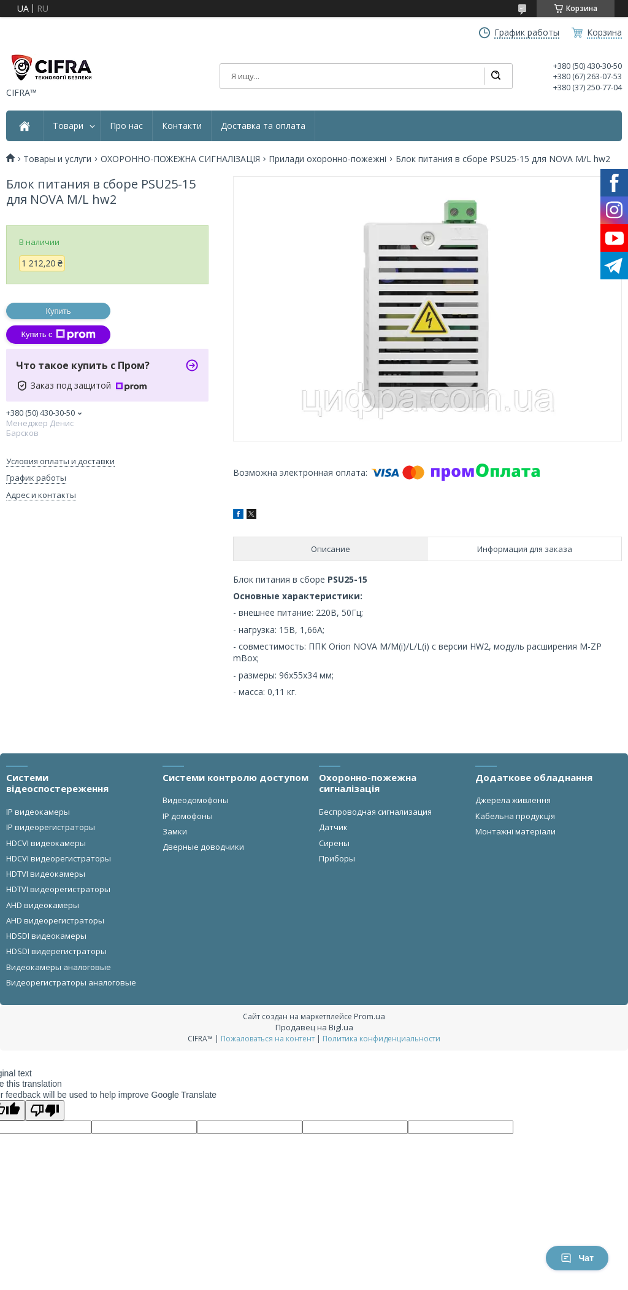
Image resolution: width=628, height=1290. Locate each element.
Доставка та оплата (263, 125)
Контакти (182, 125)
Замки (175, 831)
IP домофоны (188, 816)
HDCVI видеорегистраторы (58, 858)
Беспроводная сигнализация (375, 811)
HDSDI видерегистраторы (56, 951)
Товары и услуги (57, 159)
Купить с (58, 334)
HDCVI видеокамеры (46, 843)
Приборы (337, 858)
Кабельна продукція (515, 816)
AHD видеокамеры (42, 905)
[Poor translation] (44, 1110)
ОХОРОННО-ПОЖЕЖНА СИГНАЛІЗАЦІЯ (180, 159)
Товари (68, 125)
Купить (58, 311)
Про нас (126, 125)
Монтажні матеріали (515, 831)
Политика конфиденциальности (381, 1038)
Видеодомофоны (196, 800)
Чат (577, 1258)
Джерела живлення (513, 800)
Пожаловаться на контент (268, 1038)
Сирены (334, 843)
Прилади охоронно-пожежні (327, 159)
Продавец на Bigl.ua (314, 1027)
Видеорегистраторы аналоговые (71, 982)
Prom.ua (369, 1016)
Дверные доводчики (203, 846)
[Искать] (495, 76)
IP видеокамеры (38, 811)
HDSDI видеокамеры (46, 935)
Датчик (333, 827)
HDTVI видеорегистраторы (58, 889)
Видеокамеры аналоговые (58, 967)
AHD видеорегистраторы (55, 920)
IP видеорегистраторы (50, 827)
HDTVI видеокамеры (45, 873)
